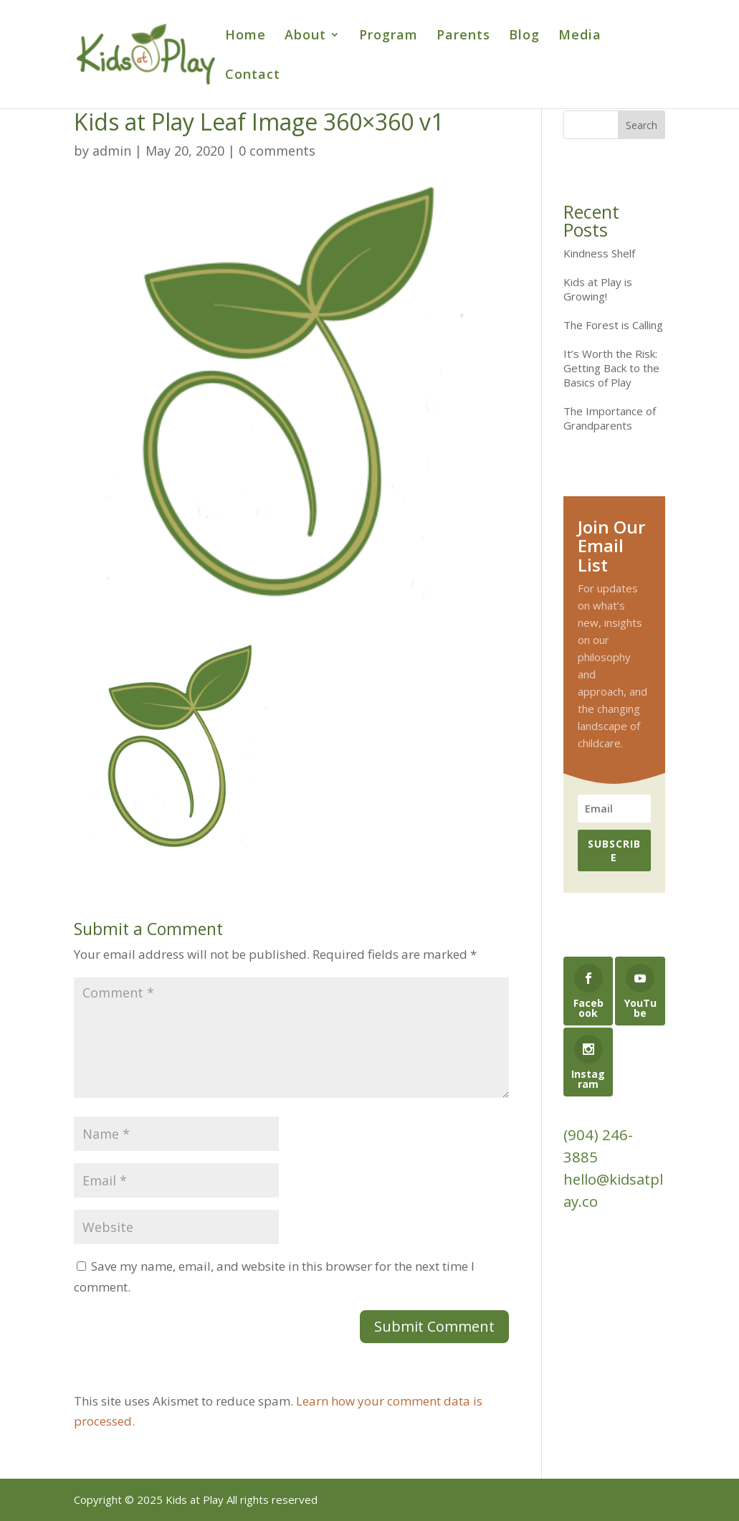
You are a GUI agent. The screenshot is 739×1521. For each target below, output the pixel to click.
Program (388, 36)
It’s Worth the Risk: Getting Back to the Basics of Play (611, 367)
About (305, 36)
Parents (463, 36)
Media (579, 36)
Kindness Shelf (599, 253)
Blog (524, 36)
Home (245, 36)
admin (111, 150)
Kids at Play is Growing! (597, 289)
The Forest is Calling (613, 325)
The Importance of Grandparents (609, 418)
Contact (252, 75)
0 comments (277, 150)
